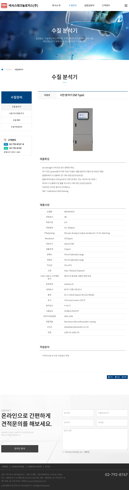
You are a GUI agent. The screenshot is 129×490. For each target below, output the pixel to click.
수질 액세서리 (16, 127)
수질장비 (73, 5)
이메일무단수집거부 (35, 467)
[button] (110, 377)
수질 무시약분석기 (16, 113)
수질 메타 (16, 120)
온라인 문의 (19, 448)
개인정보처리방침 (18, 467)
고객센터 (106, 5)
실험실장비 (89, 5)
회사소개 (56, 5)
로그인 (47, 467)
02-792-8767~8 (16, 144)
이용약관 (5, 467)
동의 (72, 452)
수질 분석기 (16, 106)
